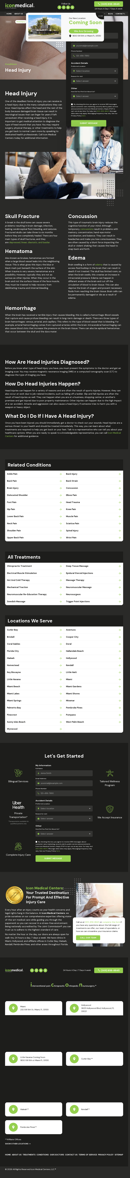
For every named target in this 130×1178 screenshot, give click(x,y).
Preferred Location (78, 66)
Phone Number (76, 51)
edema (98, 264)
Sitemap (119, 1160)
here (83, 116)
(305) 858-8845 (110, 4)
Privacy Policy (105, 1160)
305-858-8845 (103, 111)
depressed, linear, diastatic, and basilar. (29, 242)
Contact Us (121, 14)
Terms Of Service (88, 1160)
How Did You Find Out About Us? (83, 92)
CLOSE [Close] (100, 16)
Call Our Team (88, 943)
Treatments (29, 1160)
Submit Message (89, 123)
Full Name (39, 774)
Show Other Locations (16, 1149)
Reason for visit (77, 76)
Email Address (41, 784)
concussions (86, 229)
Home (9, 14)
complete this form (111, 927)
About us (18, 14)
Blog (110, 14)
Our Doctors (57, 1160)
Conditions (43, 1160)
